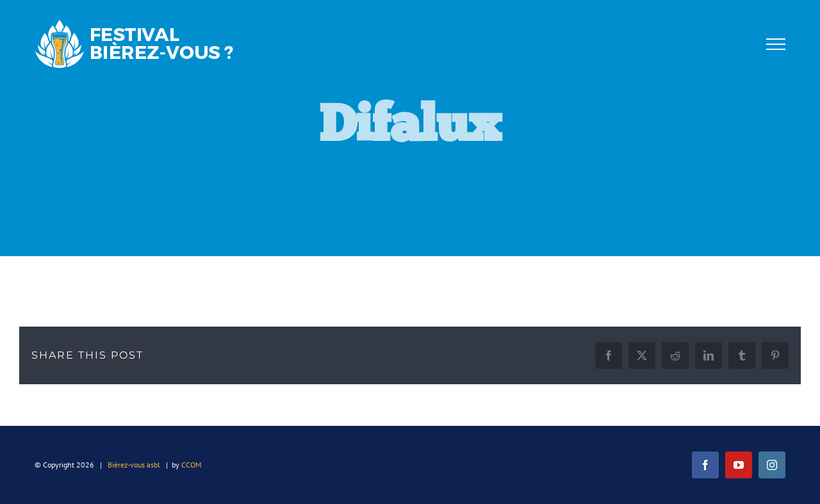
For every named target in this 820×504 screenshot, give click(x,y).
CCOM (191, 464)
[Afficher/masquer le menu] (775, 44)
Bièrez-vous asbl (134, 464)
